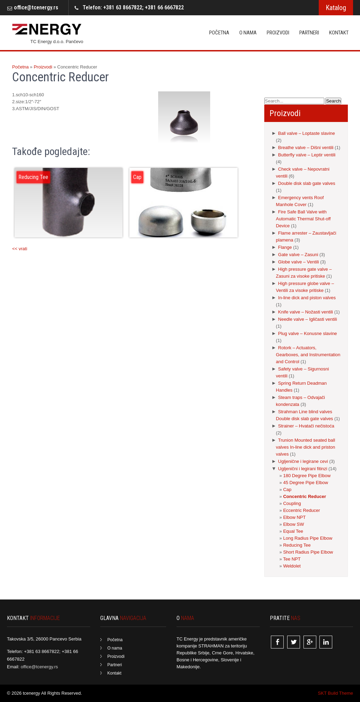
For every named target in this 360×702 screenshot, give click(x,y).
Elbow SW (293, 524)
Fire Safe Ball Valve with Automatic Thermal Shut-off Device (303, 218)
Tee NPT (292, 559)
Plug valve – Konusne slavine (307, 333)
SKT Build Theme (335, 693)
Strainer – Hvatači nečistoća (306, 425)
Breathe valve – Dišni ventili (306, 147)
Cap (287, 489)
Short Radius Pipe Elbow (308, 552)
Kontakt (339, 33)
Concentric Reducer (304, 496)
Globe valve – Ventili (298, 261)
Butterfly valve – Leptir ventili (306, 154)
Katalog (336, 7)
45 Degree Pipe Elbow (305, 482)
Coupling (292, 503)
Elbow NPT (294, 517)
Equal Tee (293, 531)
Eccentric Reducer (301, 510)
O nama (248, 33)
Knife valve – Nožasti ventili (305, 312)
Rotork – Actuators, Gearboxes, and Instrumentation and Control (308, 354)
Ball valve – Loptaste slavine (306, 133)
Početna (219, 33)
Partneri (309, 33)
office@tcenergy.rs (36, 7)
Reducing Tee (296, 545)
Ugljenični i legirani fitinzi (302, 468)
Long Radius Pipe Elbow (307, 538)
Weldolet (291, 566)
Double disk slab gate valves (306, 183)
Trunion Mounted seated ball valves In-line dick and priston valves (305, 447)
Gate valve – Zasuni (298, 254)
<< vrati (19, 248)
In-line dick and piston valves (307, 297)
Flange (285, 247)
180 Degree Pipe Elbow (307, 475)
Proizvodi (278, 33)
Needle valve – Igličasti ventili (307, 319)
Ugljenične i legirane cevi (303, 461)
